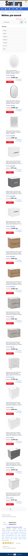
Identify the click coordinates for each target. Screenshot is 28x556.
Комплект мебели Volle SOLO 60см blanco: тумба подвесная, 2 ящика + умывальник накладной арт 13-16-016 (14, 162)
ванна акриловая (22, 537)
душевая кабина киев (15, 533)
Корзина (14, 554)
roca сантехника (14, 532)
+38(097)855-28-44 (12, 524)
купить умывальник (6, 537)
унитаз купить (14, 537)
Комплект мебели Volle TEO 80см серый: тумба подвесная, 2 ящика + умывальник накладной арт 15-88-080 (14, 464)
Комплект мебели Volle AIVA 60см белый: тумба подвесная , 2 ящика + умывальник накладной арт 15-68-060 (14, 403)
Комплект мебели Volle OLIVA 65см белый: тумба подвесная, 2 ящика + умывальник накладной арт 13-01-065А (13, 494)
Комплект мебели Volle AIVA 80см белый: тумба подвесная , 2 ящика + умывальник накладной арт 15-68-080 (14, 434)
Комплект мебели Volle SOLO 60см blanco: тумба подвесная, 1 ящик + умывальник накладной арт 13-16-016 (14, 222)
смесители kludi (22, 530)
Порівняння (18, 79)
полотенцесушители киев (11, 535)
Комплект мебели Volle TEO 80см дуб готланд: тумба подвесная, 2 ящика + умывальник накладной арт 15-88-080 (14, 283)
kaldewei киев (15, 530)
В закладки (18, 80)
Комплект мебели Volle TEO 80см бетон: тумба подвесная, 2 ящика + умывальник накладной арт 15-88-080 (14, 343)
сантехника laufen (6, 532)
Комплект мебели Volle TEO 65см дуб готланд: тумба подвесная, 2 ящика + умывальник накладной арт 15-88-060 (14, 253)
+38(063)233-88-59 (12, 522)
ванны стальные (13, 538)
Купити (9, 81)
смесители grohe (22, 528)
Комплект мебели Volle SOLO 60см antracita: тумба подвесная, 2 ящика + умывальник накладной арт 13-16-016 (14, 192)
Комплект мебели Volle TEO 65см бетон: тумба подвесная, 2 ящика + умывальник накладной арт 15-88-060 (14, 313)
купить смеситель (22, 535)
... (16, 509)
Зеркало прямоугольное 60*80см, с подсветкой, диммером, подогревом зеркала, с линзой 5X (13, 132)
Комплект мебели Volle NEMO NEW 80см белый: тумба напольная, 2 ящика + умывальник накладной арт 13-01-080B (13, 374)
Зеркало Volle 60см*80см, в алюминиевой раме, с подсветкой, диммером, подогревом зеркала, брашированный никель (13, 72)
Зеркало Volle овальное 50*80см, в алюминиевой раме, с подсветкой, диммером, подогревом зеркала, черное (13, 102)
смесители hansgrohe (6, 530)
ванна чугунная (5, 538)
